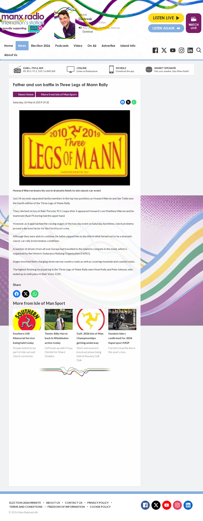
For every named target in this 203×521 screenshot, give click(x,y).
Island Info (128, 45)
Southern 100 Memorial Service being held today (27, 326)
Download (88, 31)
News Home (25, 94)
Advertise (108, 45)
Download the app (125, 71)
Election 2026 (40, 45)
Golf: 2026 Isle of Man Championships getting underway (91, 326)
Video (78, 45)
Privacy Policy (98, 502)
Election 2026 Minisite (25, 502)
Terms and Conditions (25, 506)
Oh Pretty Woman (109, 27)
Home (8, 45)
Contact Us (73, 502)
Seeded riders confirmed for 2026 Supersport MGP (122, 326)
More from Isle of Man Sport (59, 94)
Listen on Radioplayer (87, 71)
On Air (92, 45)
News (22, 45)
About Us (10, 55)
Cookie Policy (100, 506)
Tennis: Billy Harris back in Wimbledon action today (59, 326)
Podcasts (62, 45)
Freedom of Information (66, 506)
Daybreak (85, 19)
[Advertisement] (76, 428)
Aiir (36, 512)
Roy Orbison (90, 27)
